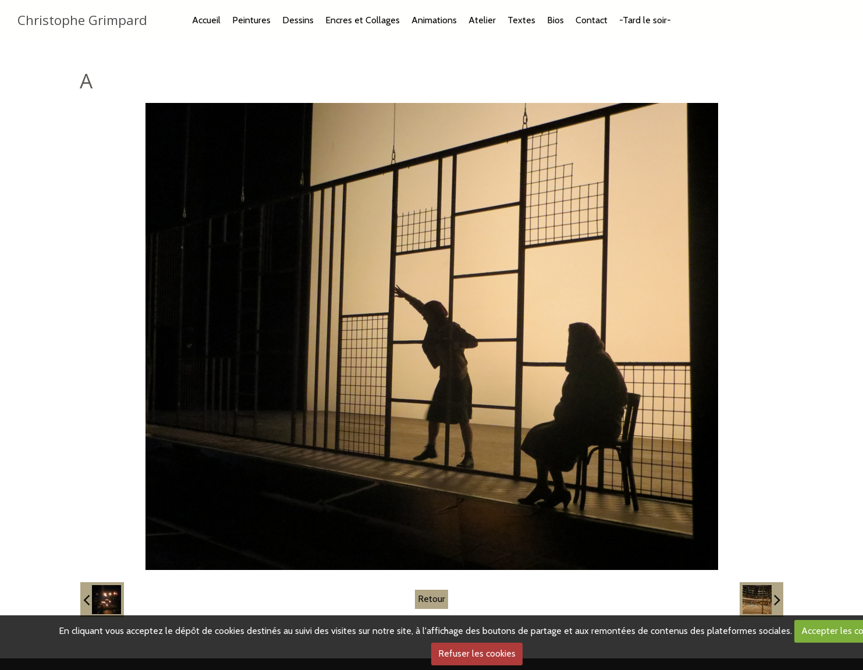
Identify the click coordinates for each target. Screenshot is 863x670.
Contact (592, 20)
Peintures (251, 20)
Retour (431, 598)
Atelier (482, 20)
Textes (521, 20)
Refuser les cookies (477, 653)
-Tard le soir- (645, 20)
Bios (555, 20)
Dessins (298, 20)
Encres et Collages (362, 20)
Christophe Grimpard (82, 20)
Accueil (206, 20)
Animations (434, 20)
